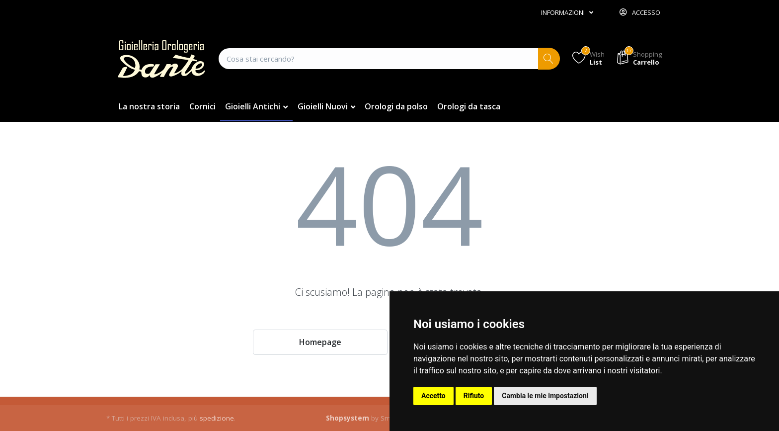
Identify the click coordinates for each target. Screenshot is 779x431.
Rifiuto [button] (474, 396)
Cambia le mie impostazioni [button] (545, 396)
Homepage (320, 342)
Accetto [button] (433, 396)
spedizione (217, 418)
